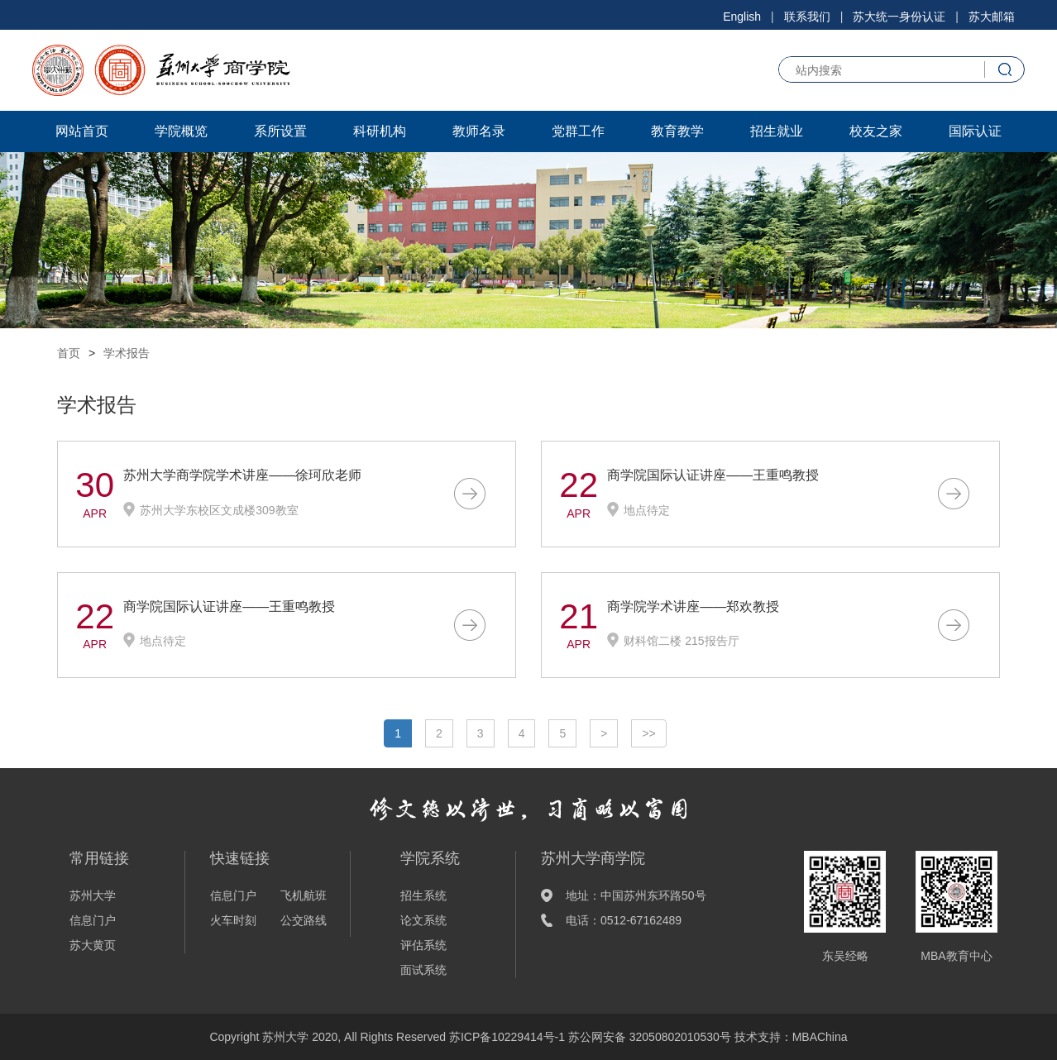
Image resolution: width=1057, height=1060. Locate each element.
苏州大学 (92, 895)
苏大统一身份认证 (899, 16)
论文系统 (423, 920)
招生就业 (776, 131)
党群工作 (578, 131)
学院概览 (181, 131)
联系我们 (807, 16)
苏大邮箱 (992, 16)
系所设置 (280, 131)
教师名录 (478, 131)
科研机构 (379, 131)
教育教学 (677, 131)
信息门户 (92, 920)
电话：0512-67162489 (624, 920)
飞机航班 (303, 895)
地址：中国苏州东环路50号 (636, 895)
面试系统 (423, 969)
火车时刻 (233, 920)
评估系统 (423, 945)
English (742, 16)
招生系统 (423, 895)
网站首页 (81, 131)
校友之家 (875, 131)
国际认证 (975, 131)
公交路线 (303, 920)
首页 (68, 353)
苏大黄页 (92, 945)
